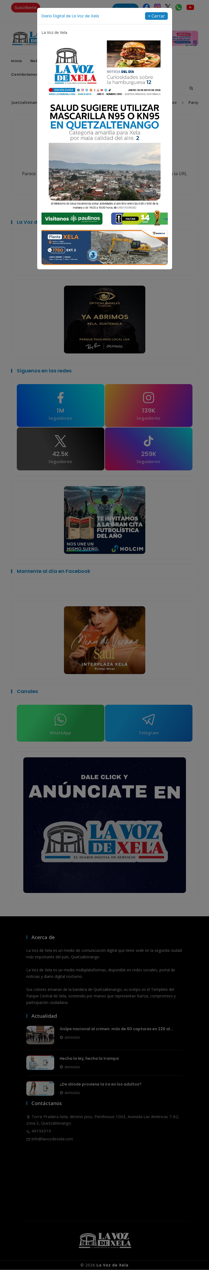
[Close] (156, 16)
